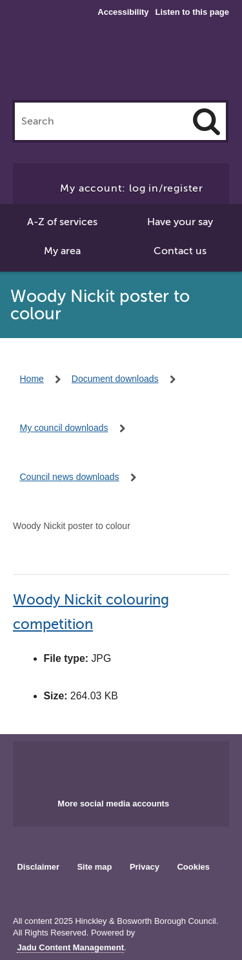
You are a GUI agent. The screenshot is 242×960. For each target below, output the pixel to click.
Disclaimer (38, 867)
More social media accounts (113, 803)
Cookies (193, 867)
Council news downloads (69, 477)
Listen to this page (192, 12)
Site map (94, 867)
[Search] (206, 121)
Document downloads (115, 379)
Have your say (180, 222)
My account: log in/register (131, 188)
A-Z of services (62, 222)
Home (32, 379)
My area (62, 251)
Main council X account (136, 766)
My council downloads (64, 428)
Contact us (180, 251)
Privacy (144, 867)
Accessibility (122, 12)
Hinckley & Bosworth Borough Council (121, 63)
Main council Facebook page (94, 766)
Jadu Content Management (70, 947)
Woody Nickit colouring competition (91, 612)
